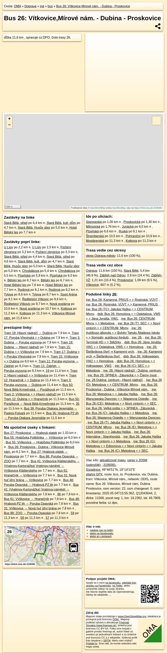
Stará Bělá (131, 270)
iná (42, 6)
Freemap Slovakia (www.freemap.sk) (107, 624)
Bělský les (14, 280)
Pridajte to (91, 643)
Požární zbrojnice (48, 252)
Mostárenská (95, 240)
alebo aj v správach (101, 536)
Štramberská (95, 236)
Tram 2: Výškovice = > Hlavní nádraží (30, 394)
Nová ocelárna (60, 304)
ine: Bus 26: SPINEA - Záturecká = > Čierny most (122, 375)
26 (114, 294)
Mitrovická (93, 226)
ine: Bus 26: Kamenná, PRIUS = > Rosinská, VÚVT (122, 299)
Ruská (123, 231)
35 (77, 403)
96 (59, 494)
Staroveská (94, 222)
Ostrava (91, 270)
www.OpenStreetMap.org (132, 616)
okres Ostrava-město (100, 255)
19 (47, 370)
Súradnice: (93, 469)
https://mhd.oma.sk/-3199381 (148, 208)
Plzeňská (24, 275)
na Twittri (117, 585)
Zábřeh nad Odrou (112, 275)
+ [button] (9, 119)
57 (47, 517)
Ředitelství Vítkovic (35, 299)
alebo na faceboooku (101, 533)
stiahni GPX (94, 474)
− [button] (9, 125)
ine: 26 (136, 337)
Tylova (8, 294)
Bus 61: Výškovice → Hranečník (26, 499)
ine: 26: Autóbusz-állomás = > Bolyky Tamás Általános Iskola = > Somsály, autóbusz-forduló (123, 332)
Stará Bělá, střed (15, 223)
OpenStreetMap (97, 208)
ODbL (116, 619)
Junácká (128, 226)
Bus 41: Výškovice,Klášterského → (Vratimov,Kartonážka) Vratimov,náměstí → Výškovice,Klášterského (42, 466)
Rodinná (24, 289)
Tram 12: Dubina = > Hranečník (26, 399)
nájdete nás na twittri (101, 530)
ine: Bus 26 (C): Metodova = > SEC (123, 450)
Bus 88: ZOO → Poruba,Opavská (27, 513)
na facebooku (112, 582)
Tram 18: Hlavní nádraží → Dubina (28, 333)
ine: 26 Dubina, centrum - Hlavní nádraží (114, 380)
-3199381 (109, 465)
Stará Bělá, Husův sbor (34, 227)
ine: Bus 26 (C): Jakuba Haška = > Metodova (117, 413)
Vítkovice (92, 284)
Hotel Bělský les (15, 285)
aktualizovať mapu (113, 460)
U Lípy (8, 247)
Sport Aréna (68, 294)
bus (50, 6)
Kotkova (66, 308)
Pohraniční (133, 236)
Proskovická (131, 222)
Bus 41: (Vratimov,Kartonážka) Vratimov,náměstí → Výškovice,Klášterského (41, 489)
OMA (17, 6)
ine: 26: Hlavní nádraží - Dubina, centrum (132, 370)
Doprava (30, 6)
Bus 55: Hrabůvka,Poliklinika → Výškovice (33, 437)
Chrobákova (30, 271)
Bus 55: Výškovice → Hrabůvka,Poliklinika (35, 442)
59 (72, 513)
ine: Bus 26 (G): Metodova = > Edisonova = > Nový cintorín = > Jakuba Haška (124, 446)
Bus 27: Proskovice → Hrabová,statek (30, 433)
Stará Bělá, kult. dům (61, 223)
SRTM (106, 640)
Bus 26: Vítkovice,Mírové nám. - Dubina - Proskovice (93, 6)
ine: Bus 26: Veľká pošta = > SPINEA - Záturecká (120, 408)
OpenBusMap (118, 208)
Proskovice (125, 280)
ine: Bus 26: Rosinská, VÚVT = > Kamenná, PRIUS (122, 304)
